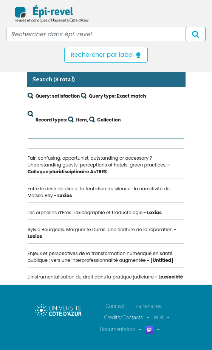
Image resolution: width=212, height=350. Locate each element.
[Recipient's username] (106, 34)
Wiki (158, 317)
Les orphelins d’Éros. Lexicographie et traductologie (85, 212)
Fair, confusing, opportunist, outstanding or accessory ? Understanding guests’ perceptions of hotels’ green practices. (97, 161)
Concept (115, 306)
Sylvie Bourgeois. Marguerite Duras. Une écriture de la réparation (100, 229)
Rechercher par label (106, 54)
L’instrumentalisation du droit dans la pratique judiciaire (91, 277)
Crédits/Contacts (123, 317)
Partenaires (148, 306)
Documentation (117, 329)
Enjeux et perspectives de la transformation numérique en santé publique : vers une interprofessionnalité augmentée (100, 256)
